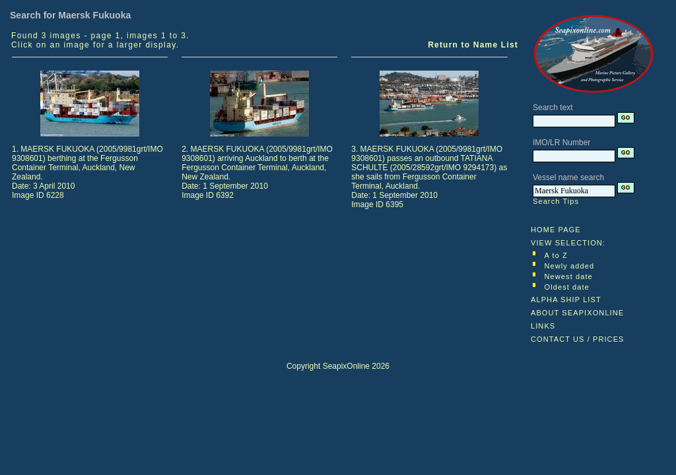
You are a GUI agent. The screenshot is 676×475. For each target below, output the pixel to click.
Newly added (570, 266)
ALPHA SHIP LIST (566, 299)
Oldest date (567, 287)
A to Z (556, 255)
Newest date (569, 276)
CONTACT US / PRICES (578, 339)
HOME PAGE (556, 230)
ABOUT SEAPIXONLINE (577, 313)
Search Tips (556, 201)
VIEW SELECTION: (568, 243)
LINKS (543, 326)
